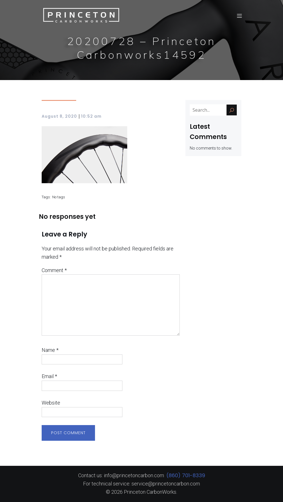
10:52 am (91, 116)
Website (51, 403)
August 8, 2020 (59, 116)
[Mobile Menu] (239, 16)
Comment (54, 270)
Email (49, 376)
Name (50, 350)
